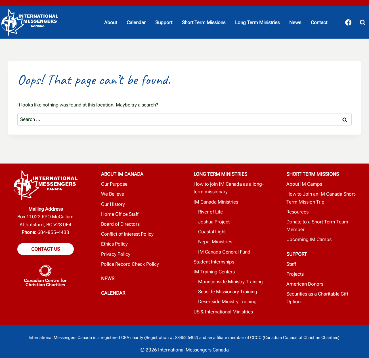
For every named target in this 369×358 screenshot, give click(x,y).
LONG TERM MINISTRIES (220, 174)
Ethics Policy (114, 244)
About (110, 22)
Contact (319, 22)
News (295, 22)
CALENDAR (113, 293)
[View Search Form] (362, 22)
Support (163, 22)
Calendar (136, 22)
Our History (113, 204)
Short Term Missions (203, 22)
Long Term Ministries (257, 22)
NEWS (107, 278)
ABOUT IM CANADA (122, 174)
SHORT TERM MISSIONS (312, 174)
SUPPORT (296, 254)
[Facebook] (348, 22)
